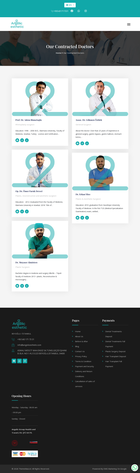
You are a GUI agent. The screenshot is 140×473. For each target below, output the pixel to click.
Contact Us (80, 351)
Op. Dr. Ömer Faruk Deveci (29, 191)
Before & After (81, 341)
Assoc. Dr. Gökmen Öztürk (89, 119)
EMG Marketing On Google (115, 469)
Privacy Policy (81, 356)
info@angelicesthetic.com (29, 345)
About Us (79, 336)
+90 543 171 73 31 (25, 339)
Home (78, 331)
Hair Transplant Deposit (115, 356)
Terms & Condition (83, 361)
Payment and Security (84, 366)
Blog (77, 346)
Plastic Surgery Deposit (115, 351)
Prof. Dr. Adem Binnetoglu (29, 119)
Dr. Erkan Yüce (83, 194)
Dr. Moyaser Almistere (26, 262)
